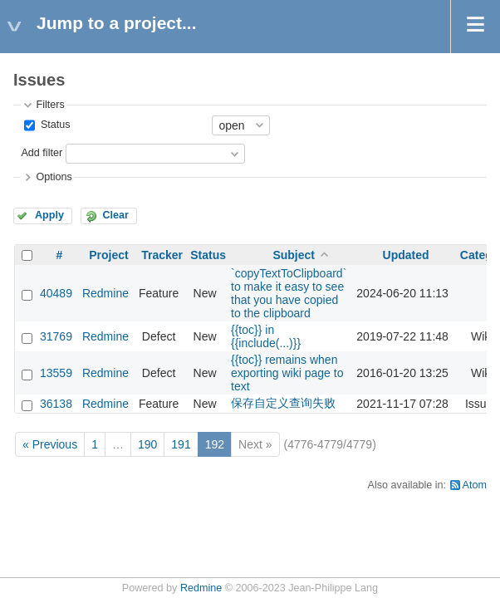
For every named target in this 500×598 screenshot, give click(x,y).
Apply (49, 215)
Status (53, 124)
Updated (406, 255)
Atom (475, 485)
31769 (56, 336)
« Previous (49, 444)
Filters (50, 104)
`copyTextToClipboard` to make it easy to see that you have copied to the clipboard (288, 293)
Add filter (41, 153)
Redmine (105, 293)
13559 (56, 373)
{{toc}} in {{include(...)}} (266, 336)
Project (108, 255)
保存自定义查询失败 (283, 402)
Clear (115, 215)
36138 (56, 403)
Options (53, 177)
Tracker (162, 255)
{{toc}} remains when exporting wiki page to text (287, 373)
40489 (56, 293)
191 (180, 444)
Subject (293, 255)
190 (147, 444)
